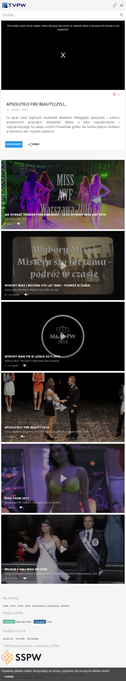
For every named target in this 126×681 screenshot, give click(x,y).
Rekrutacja (53, 606)
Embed (33, 144)
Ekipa (27, 606)
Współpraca (39, 606)
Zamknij (9, 676)
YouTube (20, 639)
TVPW (43, 622)
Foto (13, 606)
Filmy (5, 606)
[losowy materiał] (114, 5)
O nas (20, 606)
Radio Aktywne (17, 622)
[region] (63, 55)
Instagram (32, 639)
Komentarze (13, 144)
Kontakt (65, 606)
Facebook (8, 639)
